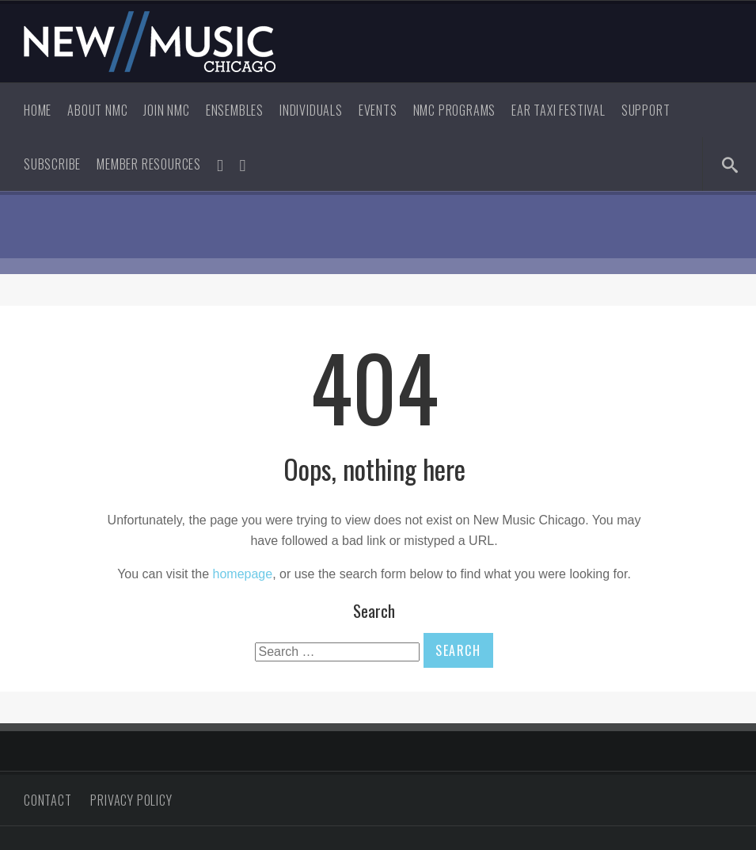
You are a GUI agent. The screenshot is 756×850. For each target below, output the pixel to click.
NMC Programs (454, 110)
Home (37, 110)
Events (378, 110)
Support (646, 110)
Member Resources (149, 163)
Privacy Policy (131, 800)
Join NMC (166, 110)
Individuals (311, 110)
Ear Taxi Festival (558, 110)
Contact (48, 800)
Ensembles (235, 110)
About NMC (97, 110)
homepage (243, 574)
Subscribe (52, 163)
